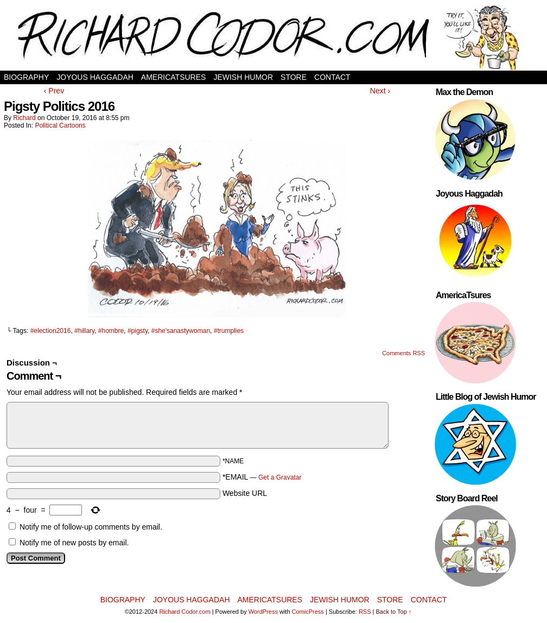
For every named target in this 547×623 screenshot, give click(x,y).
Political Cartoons (60, 125)
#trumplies (229, 331)
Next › (380, 90)
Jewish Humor (243, 77)
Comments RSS (403, 353)
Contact (332, 77)
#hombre (111, 331)
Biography (26, 77)
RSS (365, 611)
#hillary (84, 331)
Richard (24, 118)
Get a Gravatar (279, 477)
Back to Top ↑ (394, 611)
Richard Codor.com (184, 611)
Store (294, 77)
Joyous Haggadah (94, 77)
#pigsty (138, 331)
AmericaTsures (173, 77)
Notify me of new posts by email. (74, 542)
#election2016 (50, 331)
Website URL (244, 493)
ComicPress (308, 611)
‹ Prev (54, 90)
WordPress (263, 611)
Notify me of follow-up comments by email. (91, 527)
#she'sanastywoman (180, 331)
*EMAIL (262, 477)
